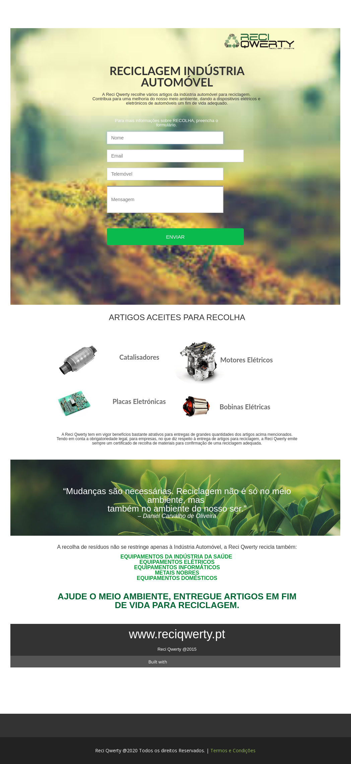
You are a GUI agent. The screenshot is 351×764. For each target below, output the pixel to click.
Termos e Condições (233, 750)
